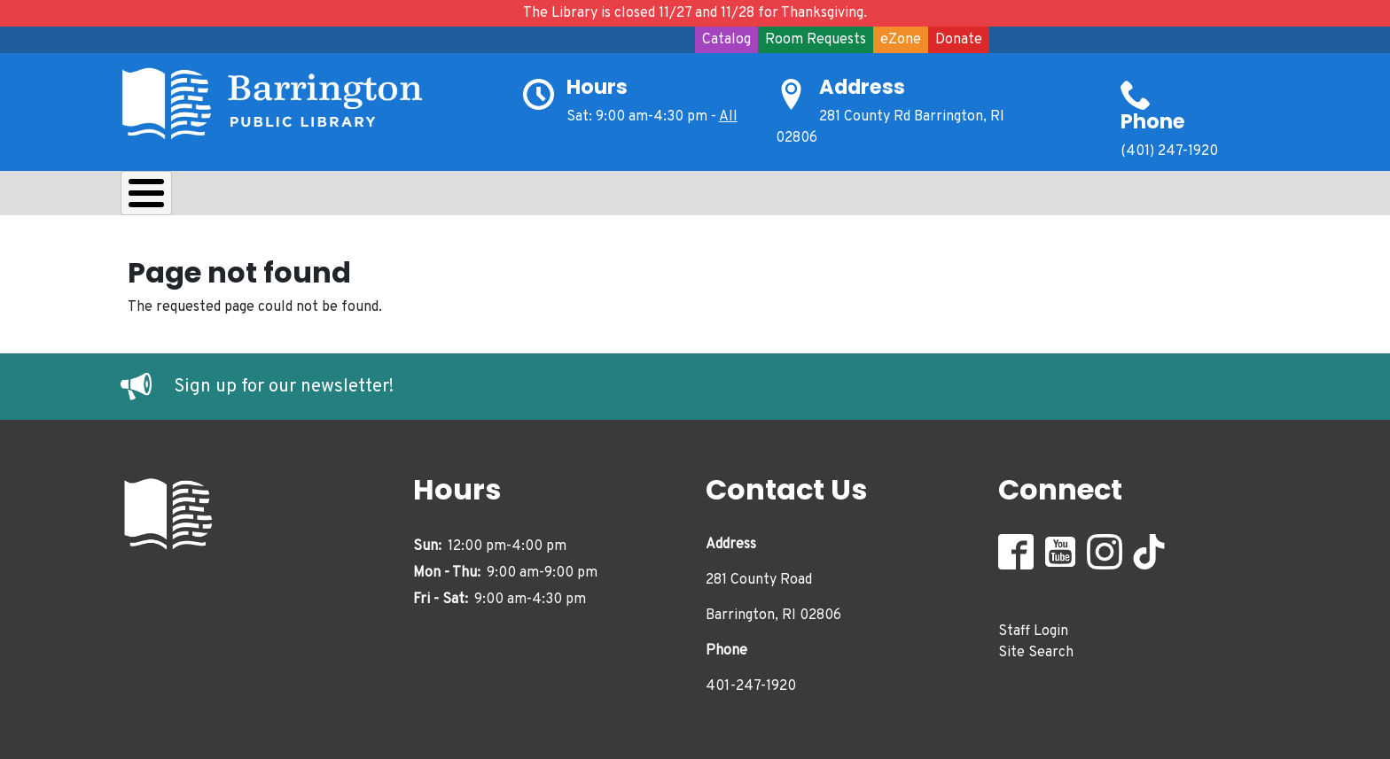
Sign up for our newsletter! (284, 382)
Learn (354, 197)
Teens (518, 197)
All (728, 117)
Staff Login (1033, 626)
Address (862, 87)
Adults (608, 197)
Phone (1153, 121)
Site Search (1036, 647)
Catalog (726, 40)
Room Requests (815, 40)
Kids (436, 197)
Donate (958, 40)
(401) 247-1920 (1169, 151)
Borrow (260, 197)
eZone (900, 40)
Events (702, 197)
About (165, 197)
